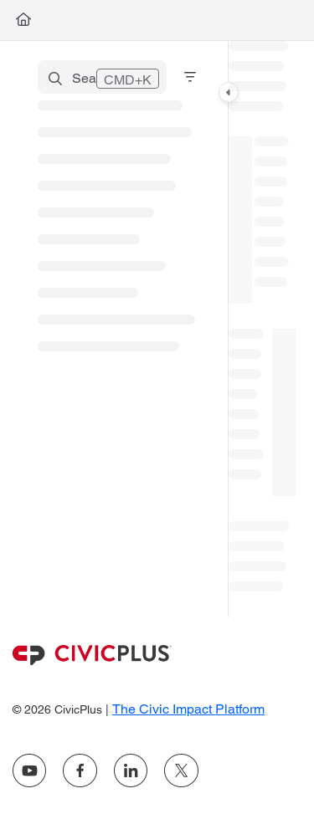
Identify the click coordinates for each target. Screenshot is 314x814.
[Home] (23, 20)
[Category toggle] (229, 92)
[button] (102, 77)
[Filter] (190, 77)
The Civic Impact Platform (188, 709)
